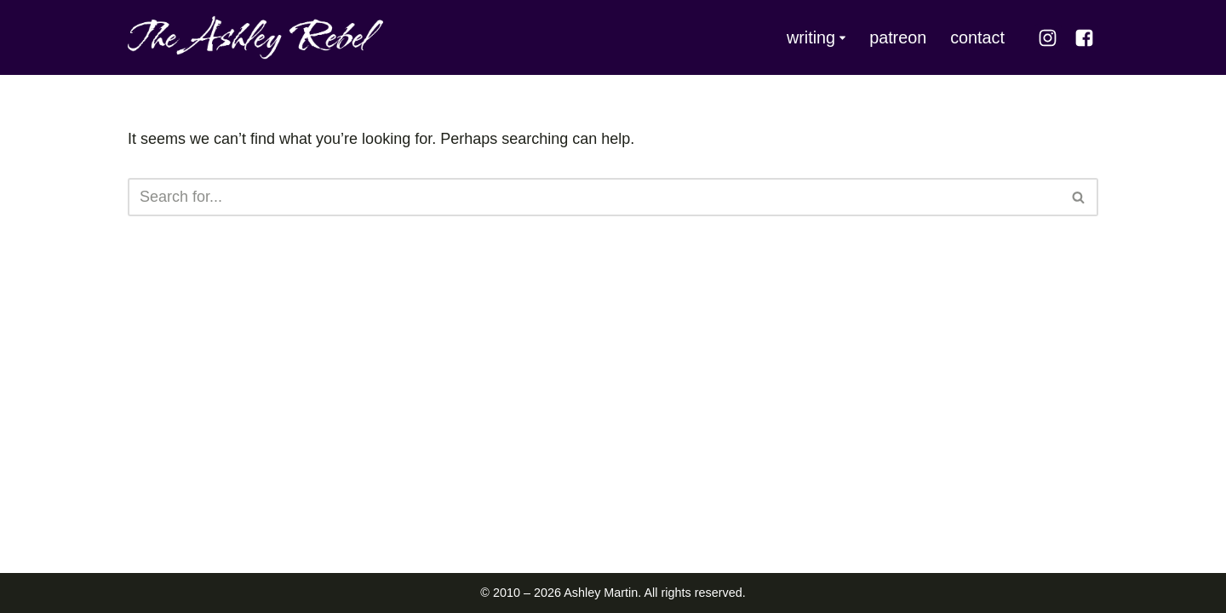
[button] (842, 38)
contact (977, 37)
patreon (897, 37)
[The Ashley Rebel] (255, 37)
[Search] (594, 197)
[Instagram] (1048, 38)
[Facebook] (1084, 38)
